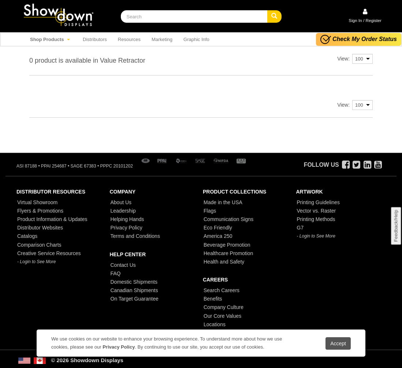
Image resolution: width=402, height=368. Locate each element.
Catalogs (27, 236)
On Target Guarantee (135, 299)
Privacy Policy (126, 228)
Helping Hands (127, 219)
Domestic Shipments (134, 282)
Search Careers (221, 290)
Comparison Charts (39, 245)
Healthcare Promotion (228, 253)
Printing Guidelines (318, 202)
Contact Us (123, 265)
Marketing (162, 39)
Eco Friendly (218, 228)
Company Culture (223, 307)
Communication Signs (228, 219)
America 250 (218, 236)
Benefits (213, 299)
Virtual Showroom (37, 202)
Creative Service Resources (49, 253)
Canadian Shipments (134, 290)
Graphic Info (196, 39)
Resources (129, 39)
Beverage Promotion (227, 245)
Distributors (95, 39)
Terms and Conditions (135, 236)
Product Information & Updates (52, 219)
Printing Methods (316, 219)
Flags (210, 211)
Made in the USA (223, 202)
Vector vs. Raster (316, 211)
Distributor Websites (40, 228)
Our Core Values (222, 316)
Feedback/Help (395, 226)
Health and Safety (224, 262)
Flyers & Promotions (40, 211)
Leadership (123, 211)
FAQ (116, 273)
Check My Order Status (358, 39)
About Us (121, 202)
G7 (300, 228)
